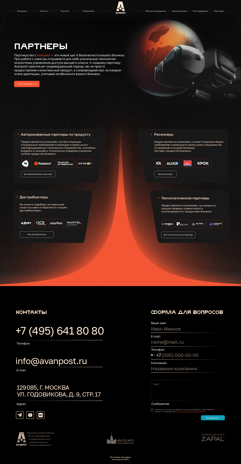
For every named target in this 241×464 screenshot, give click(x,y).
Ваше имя (158, 323)
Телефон (158, 349)
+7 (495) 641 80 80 (59, 330)
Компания (159, 363)
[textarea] (188, 390)
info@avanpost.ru (51, 360)
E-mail (155, 336)
